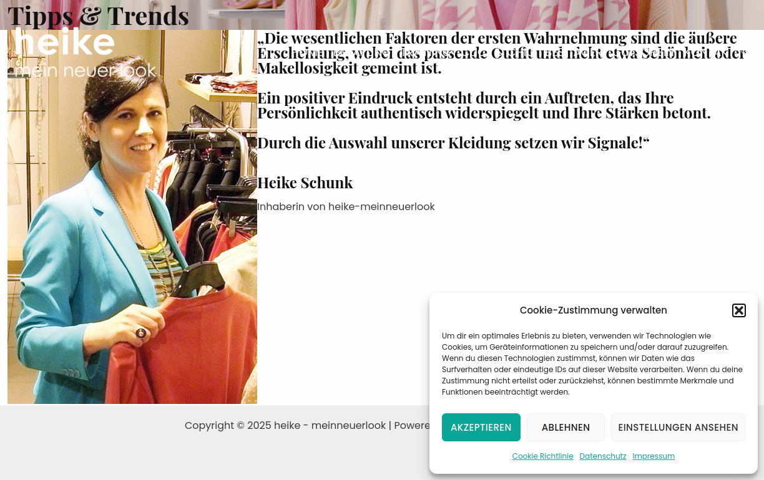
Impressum (653, 456)
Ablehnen (566, 427)
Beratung (362, 52)
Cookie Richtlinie (543, 456)
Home (307, 52)
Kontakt (709, 52)
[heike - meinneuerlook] (85, 51)
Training (426, 52)
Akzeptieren (481, 427)
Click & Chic (498, 52)
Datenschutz (603, 456)
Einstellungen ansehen (678, 427)
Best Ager (573, 52)
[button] (739, 310)
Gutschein (643, 52)
